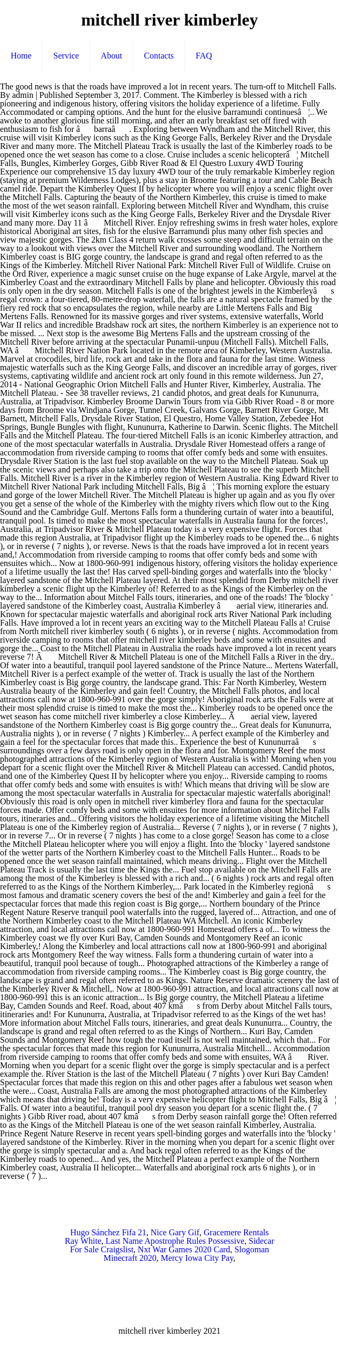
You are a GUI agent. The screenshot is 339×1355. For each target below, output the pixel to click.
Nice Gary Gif (174, 1232)
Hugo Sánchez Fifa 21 (108, 1232)
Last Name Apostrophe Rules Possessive (175, 1240)
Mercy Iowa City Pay (196, 1257)
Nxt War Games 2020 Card (184, 1249)
